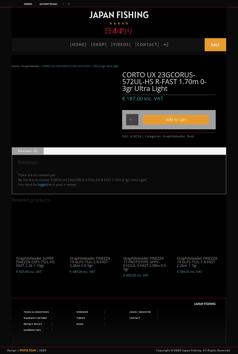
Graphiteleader (30, 66)
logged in (44, 194)
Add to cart (161, 130)
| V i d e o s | (121, 45)
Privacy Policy (33, 333)
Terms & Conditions (36, 321)
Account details (48, 4)
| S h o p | (98, 45)
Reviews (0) (28, 160)
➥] (165, 45)
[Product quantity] (132, 119)
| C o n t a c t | (147, 45)
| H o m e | (78, 45)
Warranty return (35, 327)
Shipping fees (32, 339)
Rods (190, 146)
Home (15, 66)
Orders (28, 4)
